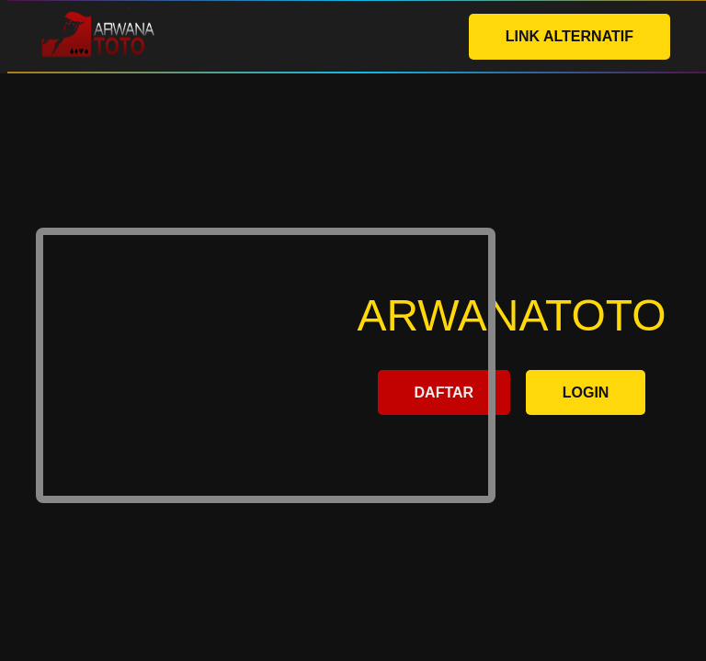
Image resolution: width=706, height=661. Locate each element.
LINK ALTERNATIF (569, 36)
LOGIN (586, 392)
